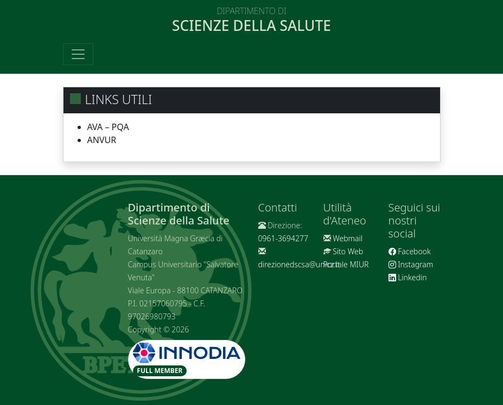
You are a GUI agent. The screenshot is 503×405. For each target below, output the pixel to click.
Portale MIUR (346, 264)
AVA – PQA (108, 127)
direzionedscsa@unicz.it (299, 264)
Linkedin (408, 277)
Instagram (411, 264)
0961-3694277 (283, 238)
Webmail (347, 238)
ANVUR (102, 140)
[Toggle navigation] (78, 54)
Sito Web (348, 251)
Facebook (410, 251)
